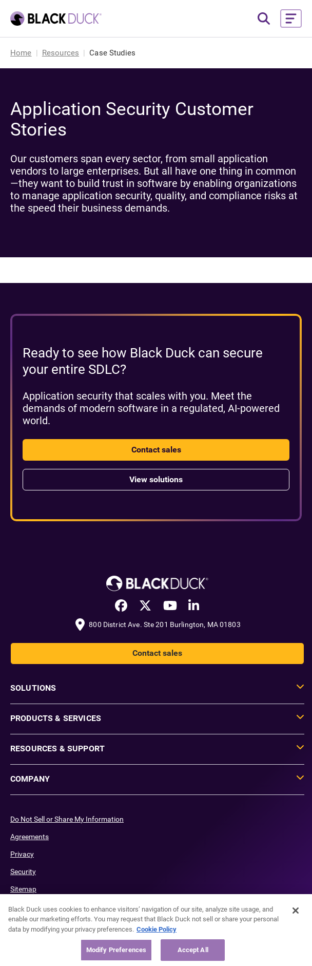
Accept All (193, 950)
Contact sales (156, 449)
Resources (60, 53)
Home (21, 53)
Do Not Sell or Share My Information (67, 819)
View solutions (156, 479)
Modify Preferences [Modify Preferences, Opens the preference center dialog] (116, 950)
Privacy (22, 854)
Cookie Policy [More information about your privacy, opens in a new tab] (156, 929)
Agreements (29, 836)
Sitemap (23, 889)
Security (23, 871)
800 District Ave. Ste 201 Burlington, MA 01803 (164, 624)
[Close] (295, 910)
